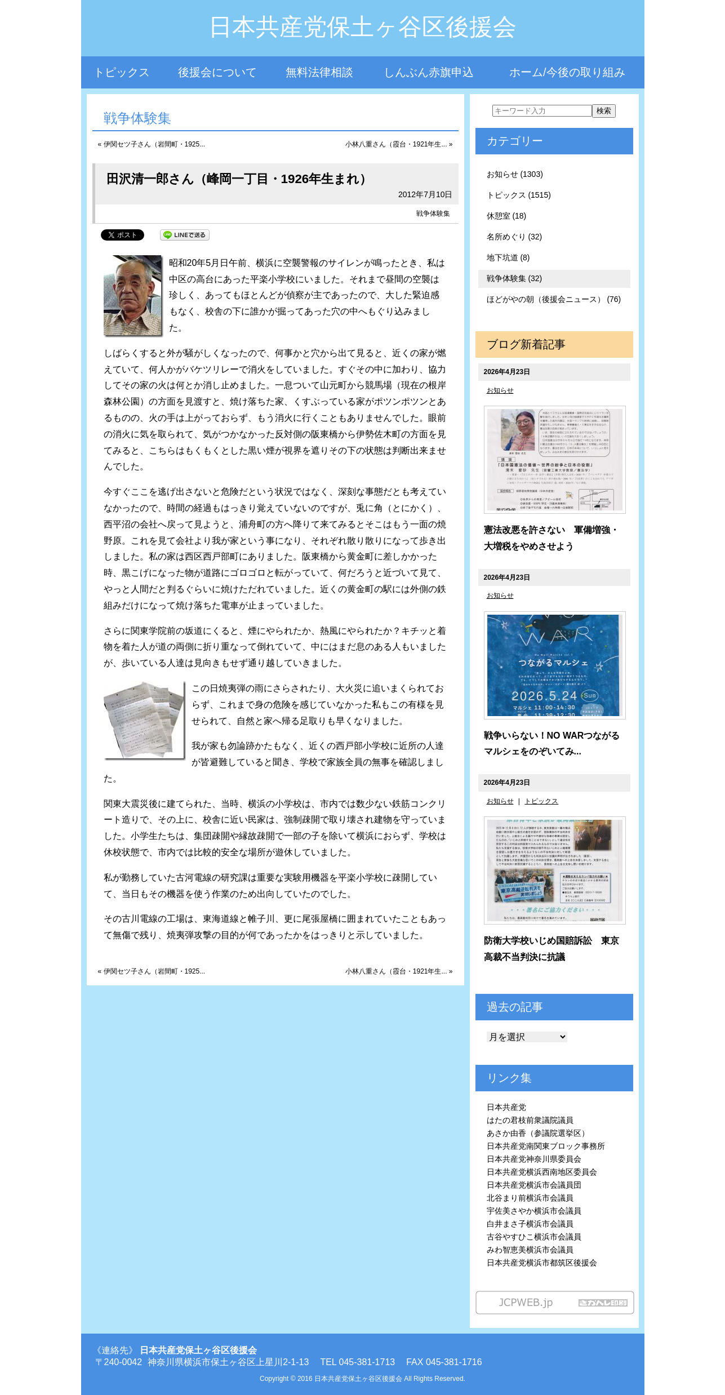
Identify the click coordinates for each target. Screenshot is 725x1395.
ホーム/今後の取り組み (567, 72)
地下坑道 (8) (508, 257)
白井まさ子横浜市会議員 (530, 1223)
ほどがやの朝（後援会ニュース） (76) (554, 299)
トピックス (122, 72)
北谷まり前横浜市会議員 (530, 1197)
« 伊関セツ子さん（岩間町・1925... (152, 144)
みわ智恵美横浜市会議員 (530, 1249)
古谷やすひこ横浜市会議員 (534, 1236)
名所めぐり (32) (514, 236)
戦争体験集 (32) (514, 278)
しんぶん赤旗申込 (429, 72)
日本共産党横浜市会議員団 (534, 1184)
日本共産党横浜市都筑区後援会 (542, 1262)
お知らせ (500, 390)
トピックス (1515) (519, 194)
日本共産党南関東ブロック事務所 (546, 1145)
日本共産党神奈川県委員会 (534, 1158)
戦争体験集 (433, 213)
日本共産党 (506, 1107)
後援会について (217, 72)
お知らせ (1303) (515, 174)
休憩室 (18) (507, 215)
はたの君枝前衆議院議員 (530, 1120)
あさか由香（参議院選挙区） (538, 1133)
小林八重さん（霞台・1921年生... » (399, 144)
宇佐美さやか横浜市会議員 (534, 1210)
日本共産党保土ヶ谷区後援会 (362, 27)
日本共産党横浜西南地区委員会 (542, 1171)
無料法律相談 (319, 72)
